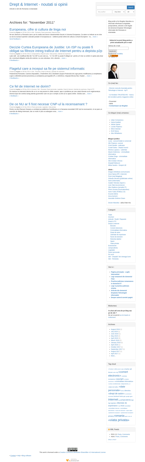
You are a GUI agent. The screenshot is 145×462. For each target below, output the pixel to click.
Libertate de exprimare (64, 54)
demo (122, 390)
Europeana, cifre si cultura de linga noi (38, 29)
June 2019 (114, 334)
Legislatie (60, 89)
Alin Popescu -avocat (115, 143)
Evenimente (112, 245)
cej (117, 372)
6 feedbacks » (14, 113)
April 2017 (114, 353)
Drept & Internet (46, 71)
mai (119, 406)
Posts (119, 434)
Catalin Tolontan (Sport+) (116, 183)
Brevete (113, 226)
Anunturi (34, 89)
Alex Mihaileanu (116, 133)
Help (18, 455)
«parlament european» (114, 412)
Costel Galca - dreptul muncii (118, 147)
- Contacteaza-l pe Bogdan (118, 106)
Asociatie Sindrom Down (116, 198)
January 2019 (115, 342)
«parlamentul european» (127, 412)
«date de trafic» (113, 387)
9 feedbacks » (14, 60)
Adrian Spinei (115, 124)
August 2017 (115, 351)
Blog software (26, 455)
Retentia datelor (115, 239)
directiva (127, 390)
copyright (119, 379)
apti (131, 369)
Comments (126, 434)
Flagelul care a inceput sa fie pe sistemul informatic (47, 68)
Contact (13, 455)
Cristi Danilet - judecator (116, 145)
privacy (111, 416)
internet (113, 399)
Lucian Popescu (116, 126)
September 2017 (117, 349)
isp (119, 400)
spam (126, 416)
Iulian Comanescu (117, 120)
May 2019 (114, 336)
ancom (119, 369)
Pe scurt (111, 254)
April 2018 (114, 345)
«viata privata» (118, 420)
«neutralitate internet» (114, 408)
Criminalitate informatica (118, 230)
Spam (112, 241)
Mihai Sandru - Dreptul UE (117, 165)
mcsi (122, 406)
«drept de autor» (116, 393)
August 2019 (115, 329)
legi (109, 403)
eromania (110, 396)
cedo (114, 372)
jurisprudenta (125, 400)
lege (132, 400)
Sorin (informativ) (114, 181)
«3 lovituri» (111, 369)
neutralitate (128, 406)
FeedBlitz (119, 54)
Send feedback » (15, 39)
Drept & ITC (90, 89)
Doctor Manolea (113, 203)
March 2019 (115, 340)
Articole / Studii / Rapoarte (117, 219)
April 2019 (114, 338)
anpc (122, 369)
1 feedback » (14, 96)
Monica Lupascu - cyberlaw (117, 150)
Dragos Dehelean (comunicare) (119, 172)
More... (113, 356)
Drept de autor (56, 32)
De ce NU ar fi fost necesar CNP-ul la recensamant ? (48, 104)
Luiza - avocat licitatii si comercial (119, 141)
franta (121, 396)
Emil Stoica (115, 131)
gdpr (124, 396)
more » (95, 37)
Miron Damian (116, 129)
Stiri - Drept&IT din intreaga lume (119, 257)
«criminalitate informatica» (123, 381)
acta (115, 369)
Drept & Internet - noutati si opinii (38, 4)
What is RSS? (112, 439)
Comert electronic (116, 228)
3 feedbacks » (14, 78)
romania (119, 415)
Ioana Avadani (116, 122)
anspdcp (126, 369)
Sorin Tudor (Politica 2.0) (116, 192)
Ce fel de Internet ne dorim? (30, 86)
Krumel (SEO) (113, 194)
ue (131, 416)
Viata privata (53, 54)
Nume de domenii (116, 237)
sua (129, 416)
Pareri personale (46, 32)
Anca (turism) (112, 196)
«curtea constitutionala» (114, 383)
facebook (116, 396)
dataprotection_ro (125, 383)
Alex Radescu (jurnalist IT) (117, 187)
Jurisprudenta (36, 54)
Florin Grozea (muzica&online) (118, 189)
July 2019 (114, 331)
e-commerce (128, 394)
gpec (131, 396)
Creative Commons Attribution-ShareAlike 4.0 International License (83, 452)
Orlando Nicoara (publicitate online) (120, 178)
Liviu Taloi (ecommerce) (116, 185)
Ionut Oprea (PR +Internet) (117, 174)
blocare (110, 372)
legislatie (113, 403)
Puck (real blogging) (115, 176)
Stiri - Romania (36, 32)
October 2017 (115, 347)
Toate (110, 215)
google (128, 396)
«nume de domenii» (120, 410)
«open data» (129, 410)
